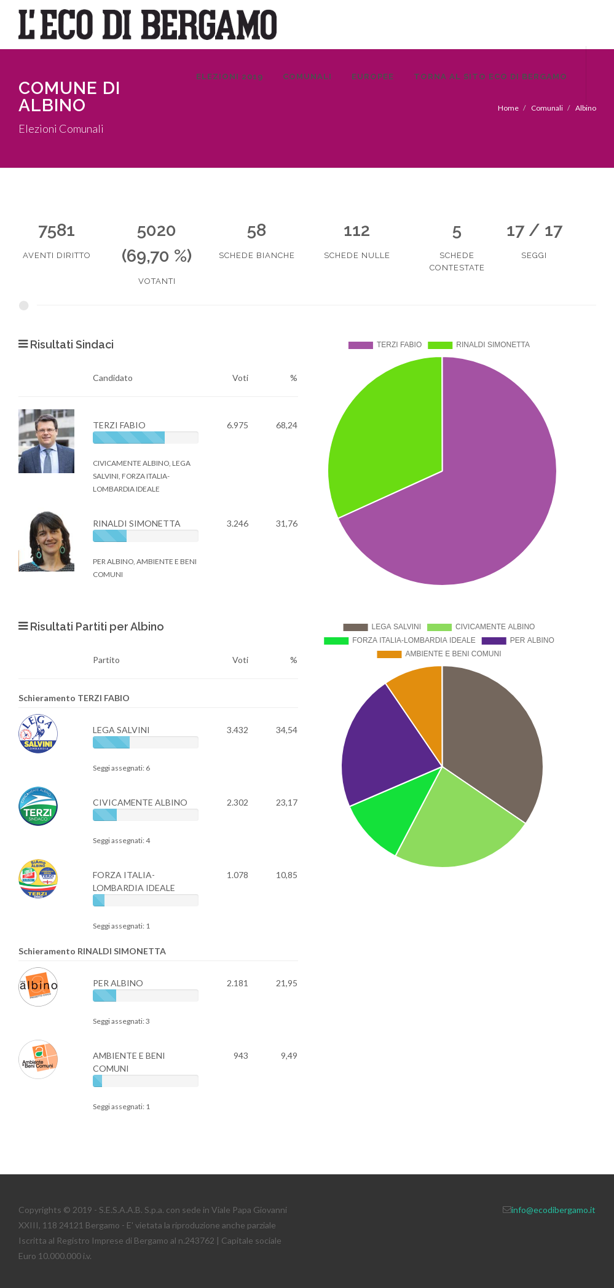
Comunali (307, 76)
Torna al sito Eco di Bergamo (490, 76)
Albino (585, 107)
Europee (373, 76)
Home (508, 107)
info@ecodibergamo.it (553, 1209)
